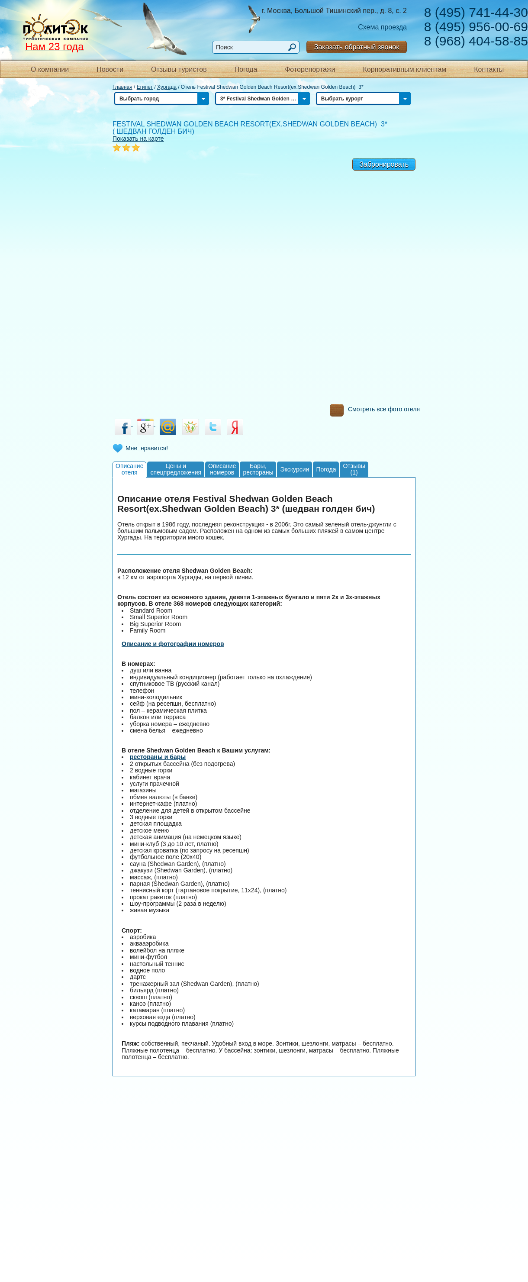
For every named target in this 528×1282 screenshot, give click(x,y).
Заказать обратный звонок (356, 47)
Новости (110, 69)
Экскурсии (294, 469)
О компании (50, 69)
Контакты (489, 69)
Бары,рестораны (258, 469)
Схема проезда (382, 27)
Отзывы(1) (354, 469)
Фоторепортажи (310, 69)
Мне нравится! (147, 448)
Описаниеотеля (129, 469)
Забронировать (384, 164)
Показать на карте (138, 138)
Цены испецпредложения (175, 469)
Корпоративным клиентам (404, 69)
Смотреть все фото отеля (375, 411)
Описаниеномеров (222, 469)
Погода (246, 69)
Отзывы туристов (179, 69)
